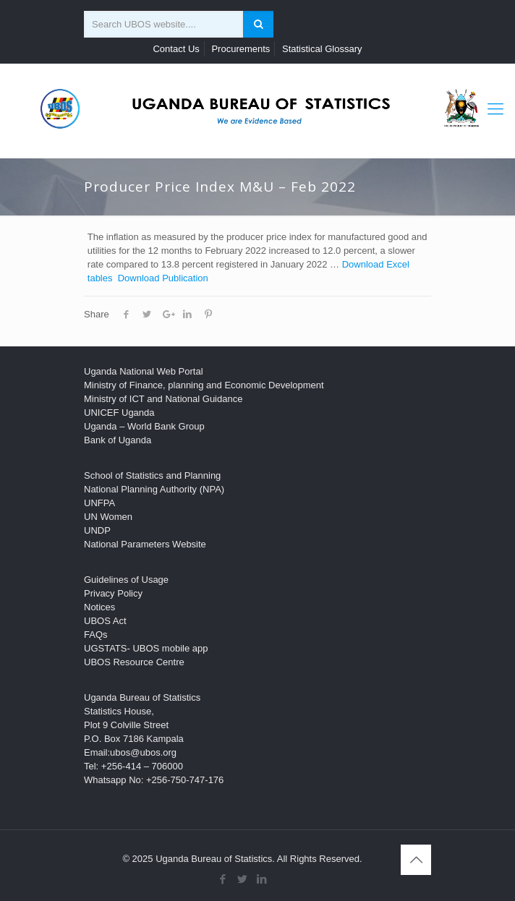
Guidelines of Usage (126, 579)
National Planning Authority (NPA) (154, 489)
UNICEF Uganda (119, 412)
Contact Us (176, 48)
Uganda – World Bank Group (144, 426)
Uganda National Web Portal (143, 371)
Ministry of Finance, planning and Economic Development (204, 385)
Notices (99, 607)
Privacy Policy (113, 593)
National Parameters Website (145, 544)
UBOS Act (105, 620)
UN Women (108, 516)
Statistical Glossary (322, 48)
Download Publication (163, 278)
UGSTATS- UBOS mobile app (146, 648)
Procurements (240, 48)
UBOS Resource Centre (134, 662)
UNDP (97, 530)
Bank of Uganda (117, 440)
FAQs (96, 634)
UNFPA (99, 503)
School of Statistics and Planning (152, 475)
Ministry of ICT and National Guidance (163, 398)
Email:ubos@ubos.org (130, 752)
